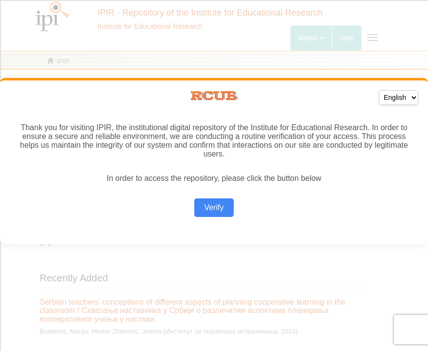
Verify (213, 207)
